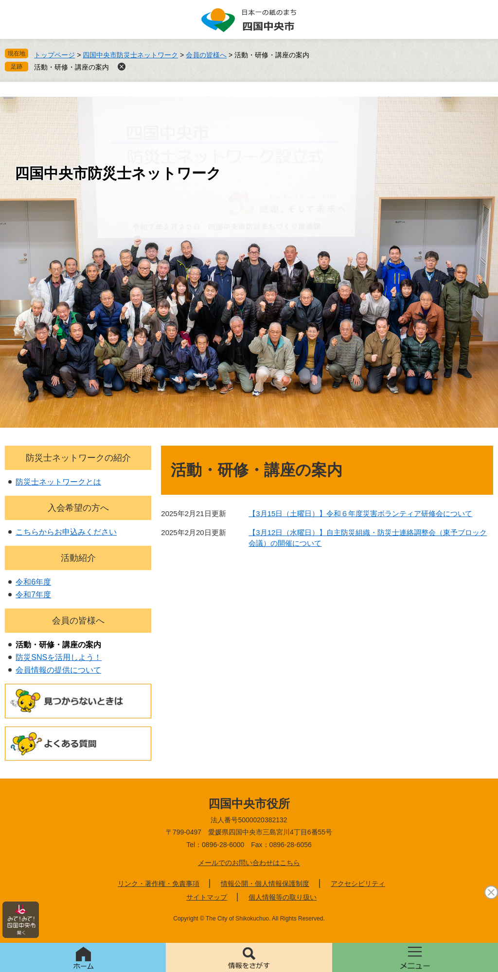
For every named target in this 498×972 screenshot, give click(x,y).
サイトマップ (206, 897)
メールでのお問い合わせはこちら (249, 863)
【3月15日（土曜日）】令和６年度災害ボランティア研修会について (360, 513)
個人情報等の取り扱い (283, 897)
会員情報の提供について (58, 670)
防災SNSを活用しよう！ (59, 657)
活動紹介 (78, 558)
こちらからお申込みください (66, 532)
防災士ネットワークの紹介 (78, 458)
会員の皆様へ (206, 55)
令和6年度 (33, 582)
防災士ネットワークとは (58, 482)
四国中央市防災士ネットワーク (130, 55)
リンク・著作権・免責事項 (158, 883)
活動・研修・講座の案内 (71, 67)
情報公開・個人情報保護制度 (265, 883)
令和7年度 (33, 594)
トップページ (54, 55)
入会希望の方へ (78, 508)
